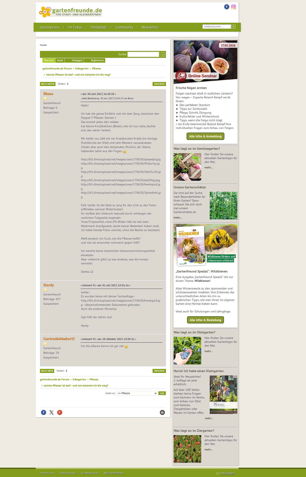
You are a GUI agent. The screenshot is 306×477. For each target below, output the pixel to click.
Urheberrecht (89, 473)
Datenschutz (68, 473)
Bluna (48, 93)
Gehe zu (110, 393)
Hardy (48, 285)
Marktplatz (99, 27)
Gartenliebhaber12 (59, 338)
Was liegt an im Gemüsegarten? (197, 148)
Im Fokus (75, 27)
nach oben (227, 473)
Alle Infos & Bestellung (205, 320)
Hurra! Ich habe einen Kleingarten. (199, 371)
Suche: (122, 54)
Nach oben (47, 370)
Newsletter (150, 27)
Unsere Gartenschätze (190, 187)
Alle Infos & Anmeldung (205, 136)
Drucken (159, 83)
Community (124, 27)
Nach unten (47, 83)
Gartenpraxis (50, 27)
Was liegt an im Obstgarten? (194, 332)
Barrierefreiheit (114, 473)
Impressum (47, 473)
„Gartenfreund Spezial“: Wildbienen (202, 271)
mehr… (208, 167)
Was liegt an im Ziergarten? (194, 430)
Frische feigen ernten (191, 88)
